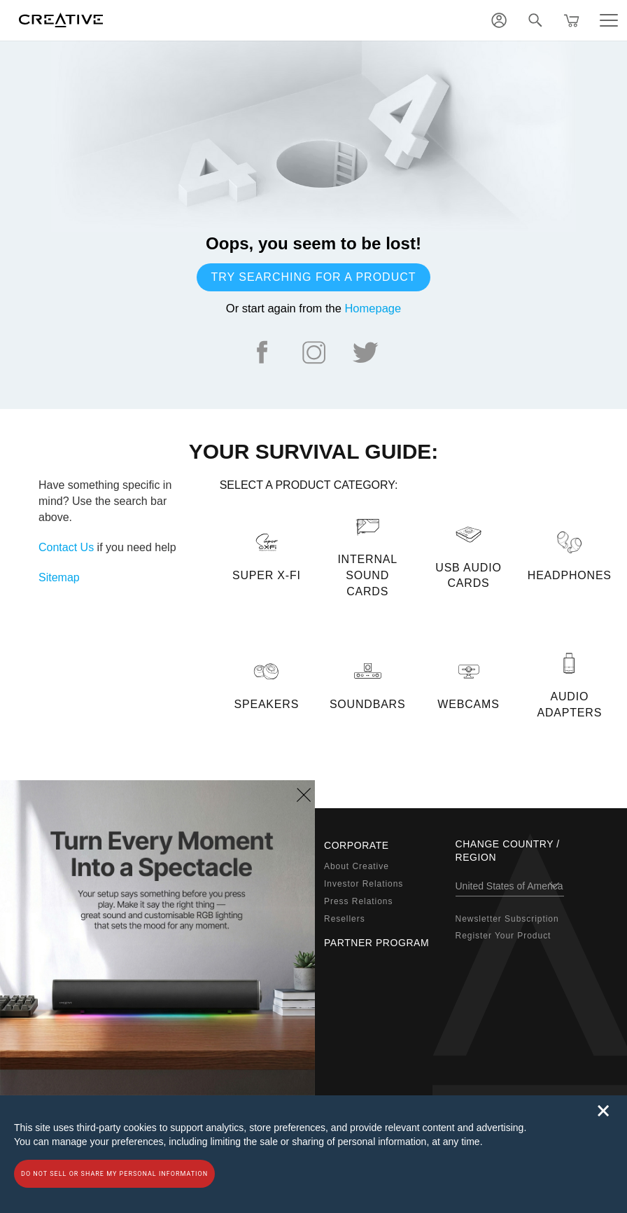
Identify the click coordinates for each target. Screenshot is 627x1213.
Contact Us (66, 547)
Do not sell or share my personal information (114, 1173)
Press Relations (358, 901)
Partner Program (376, 942)
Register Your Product (503, 936)
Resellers (344, 919)
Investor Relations (363, 884)
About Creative (356, 866)
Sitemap (59, 577)
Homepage (372, 308)
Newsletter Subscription (507, 919)
